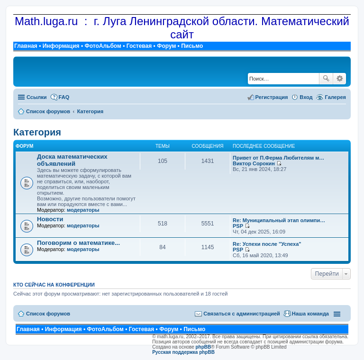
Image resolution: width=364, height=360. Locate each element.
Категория (37, 132)
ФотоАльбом (102, 46)
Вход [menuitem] (306, 97)
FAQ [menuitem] (64, 97)
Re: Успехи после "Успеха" (267, 244)
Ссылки (37, 97)
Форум (166, 46)
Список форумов (48, 313)
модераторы (83, 210)
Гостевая (139, 46)
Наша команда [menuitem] (310, 313)
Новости (50, 219)
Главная (25, 46)
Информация (61, 46)
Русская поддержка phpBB (183, 352)
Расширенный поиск (339, 78)
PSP (238, 226)
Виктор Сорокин (254, 163)
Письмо (192, 46)
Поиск (326, 78)
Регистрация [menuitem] (271, 97)
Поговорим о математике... (78, 242)
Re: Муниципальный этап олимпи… (279, 220)
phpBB (203, 347)
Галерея (335, 97)
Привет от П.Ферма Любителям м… (278, 158)
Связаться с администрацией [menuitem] (241, 313)
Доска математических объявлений (72, 160)
